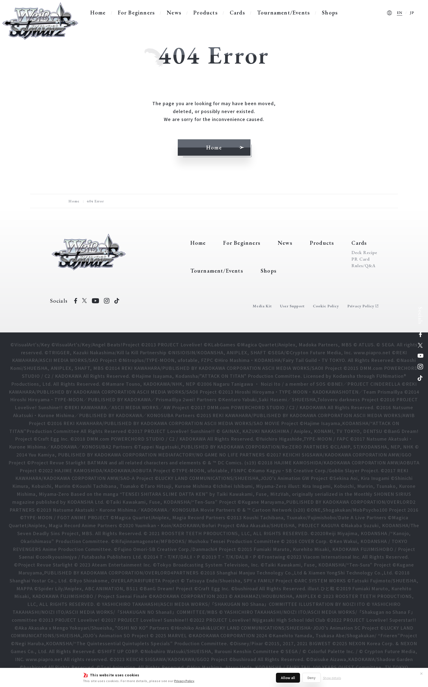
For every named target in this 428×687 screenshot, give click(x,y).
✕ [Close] (421, 673)
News (174, 12)
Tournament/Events (283, 12)
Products (205, 12)
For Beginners (136, 12)
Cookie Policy (326, 305)
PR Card (360, 259)
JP (412, 12)
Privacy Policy (184, 681)
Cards (237, 12)
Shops (330, 12)
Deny (311, 677)
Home (98, 12)
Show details (332, 678)
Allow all (288, 677)
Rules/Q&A (363, 266)
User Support (292, 305)
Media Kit (262, 305)
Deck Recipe (364, 252)
